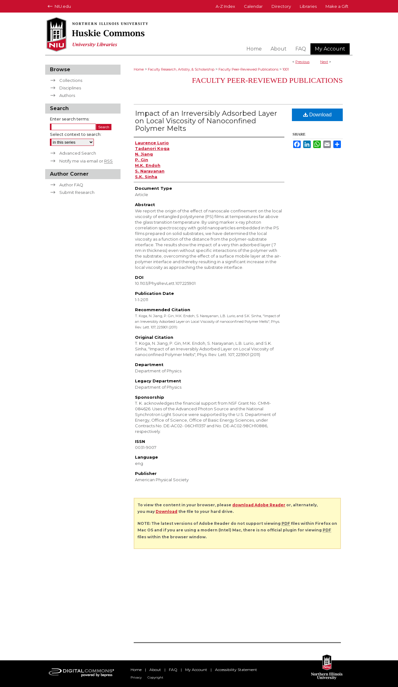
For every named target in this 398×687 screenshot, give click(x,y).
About (155, 669)
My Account (196, 669)
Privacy (136, 677)
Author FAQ (71, 184)
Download (317, 114)
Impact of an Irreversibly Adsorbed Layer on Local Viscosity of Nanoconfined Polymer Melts (206, 121)
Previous (302, 62)
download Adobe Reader (258, 505)
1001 (285, 69)
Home (139, 69)
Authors (67, 95)
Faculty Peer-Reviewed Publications (248, 69)
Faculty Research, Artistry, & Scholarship (181, 69)
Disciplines (70, 87)
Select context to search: (75, 134)
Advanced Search (77, 153)
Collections (70, 80)
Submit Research (76, 192)
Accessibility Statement (236, 669)
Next (324, 62)
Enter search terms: (69, 118)
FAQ (173, 669)
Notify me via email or (86, 160)
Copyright (155, 677)
